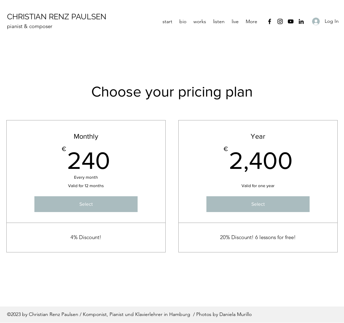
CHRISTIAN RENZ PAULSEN (56, 16)
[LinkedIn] (301, 21)
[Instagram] (280, 21)
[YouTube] (290, 21)
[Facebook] (269, 21)
